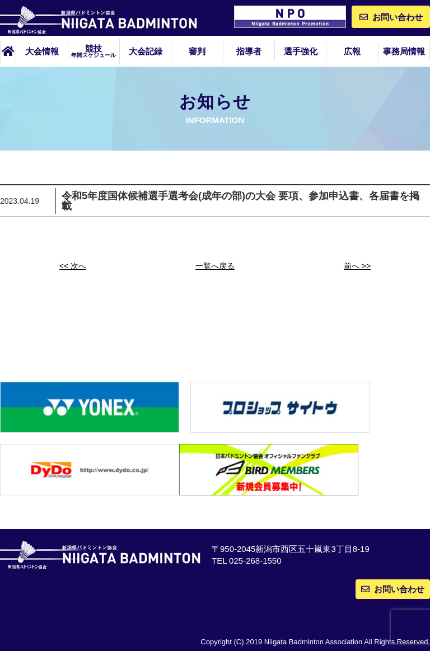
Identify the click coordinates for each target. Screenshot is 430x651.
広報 (352, 51)
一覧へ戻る (215, 265)
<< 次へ (72, 265)
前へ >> (357, 265)
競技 (93, 51)
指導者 (248, 51)
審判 (197, 51)
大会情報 (42, 51)
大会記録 (145, 51)
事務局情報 (404, 51)
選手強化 (300, 51)
